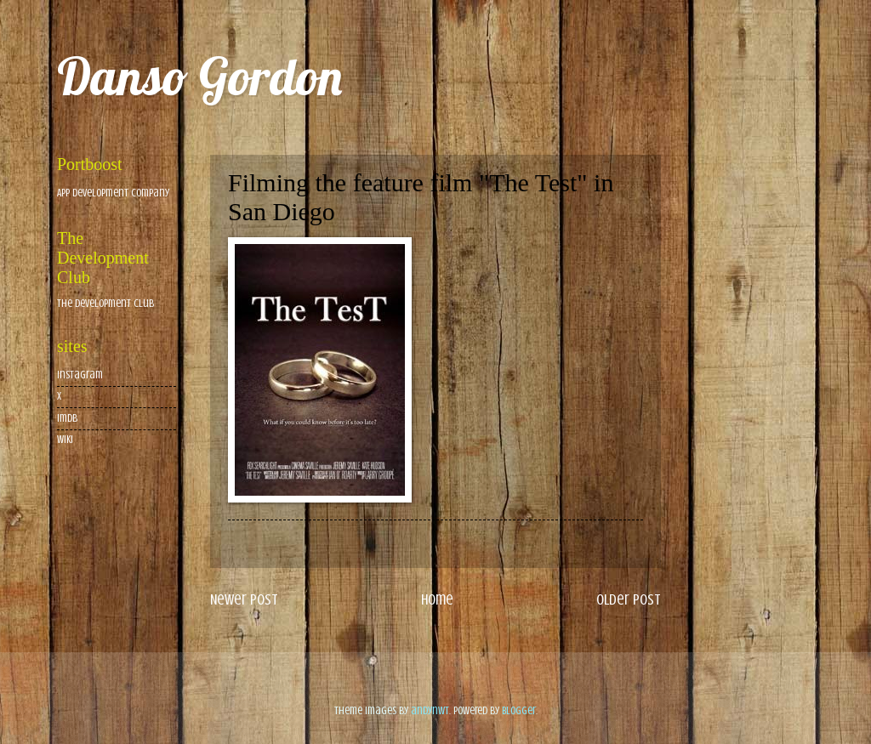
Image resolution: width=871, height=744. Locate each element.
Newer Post (244, 599)
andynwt (430, 711)
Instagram (80, 375)
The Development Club (105, 304)
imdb (67, 418)
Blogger (519, 711)
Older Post (628, 599)
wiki (65, 440)
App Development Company (113, 193)
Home (437, 599)
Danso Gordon (199, 76)
